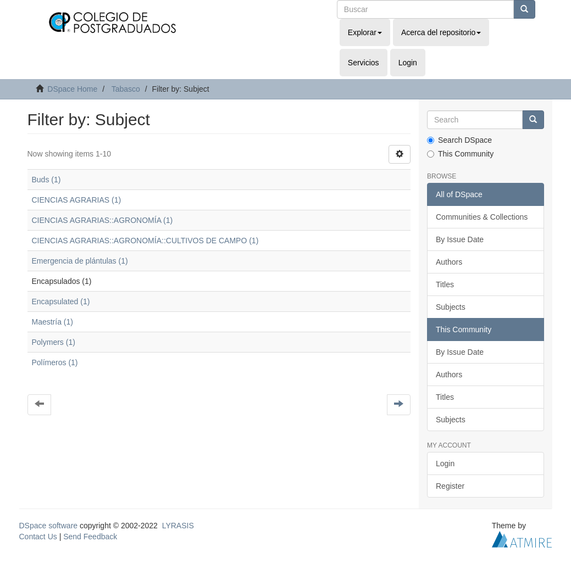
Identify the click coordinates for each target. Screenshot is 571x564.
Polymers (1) (53, 342)
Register (450, 486)
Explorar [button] (365, 32)
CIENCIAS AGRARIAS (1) (76, 200)
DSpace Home (72, 89)
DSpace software (48, 525)
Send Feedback (90, 536)
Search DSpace (459, 140)
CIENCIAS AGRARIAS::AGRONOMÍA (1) (102, 220)
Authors (449, 262)
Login (445, 463)
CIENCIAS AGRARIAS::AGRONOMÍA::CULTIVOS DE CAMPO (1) (145, 240)
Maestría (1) (52, 321)
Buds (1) (46, 179)
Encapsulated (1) (61, 301)
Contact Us (38, 536)
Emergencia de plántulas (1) (80, 260)
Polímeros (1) (55, 362)
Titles (445, 284)
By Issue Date (460, 239)
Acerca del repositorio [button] (441, 32)
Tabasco (126, 89)
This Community (460, 153)
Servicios (363, 62)
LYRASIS (178, 525)
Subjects (450, 307)
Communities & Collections (482, 217)
